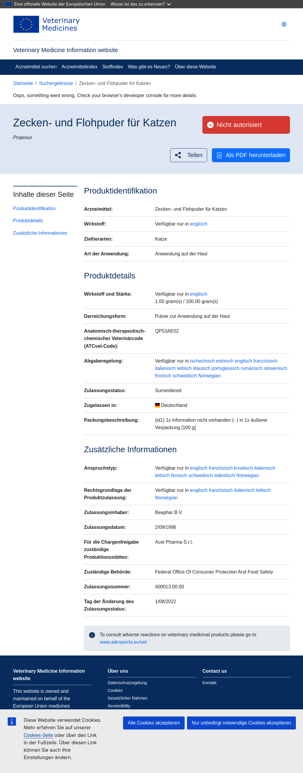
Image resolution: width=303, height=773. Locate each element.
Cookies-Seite (38, 735)
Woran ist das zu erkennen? (141, 4)
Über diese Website (195, 66)
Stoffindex (112, 66)
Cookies (115, 690)
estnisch (224, 360)
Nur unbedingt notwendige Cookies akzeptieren (241, 722)
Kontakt (209, 682)
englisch (198, 223)
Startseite (23, 83)
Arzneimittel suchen (36, 66)
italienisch (165, 368)
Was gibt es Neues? (149, 66)
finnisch (163, 375)
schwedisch (185, 375)
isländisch (224, 475)
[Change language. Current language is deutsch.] (284, 24)
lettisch (184, 368)
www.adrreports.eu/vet (123, 642)
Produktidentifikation (34, 208)
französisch (266, 360)
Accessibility (119, 705)
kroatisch (243, 468)
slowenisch (275, 368)
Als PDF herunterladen (251, 155)
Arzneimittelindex (80, 66)
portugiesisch (225, 368)
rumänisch (252, 368)
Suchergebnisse (56, 83)
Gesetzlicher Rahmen (128, 698)
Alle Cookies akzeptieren (154, 722)
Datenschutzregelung (127, 682)
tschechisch (202, 360)
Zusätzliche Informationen (40, 233)
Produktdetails (28, 220)
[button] (188, 155)
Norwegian (209, 375)
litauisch (201, 368)
